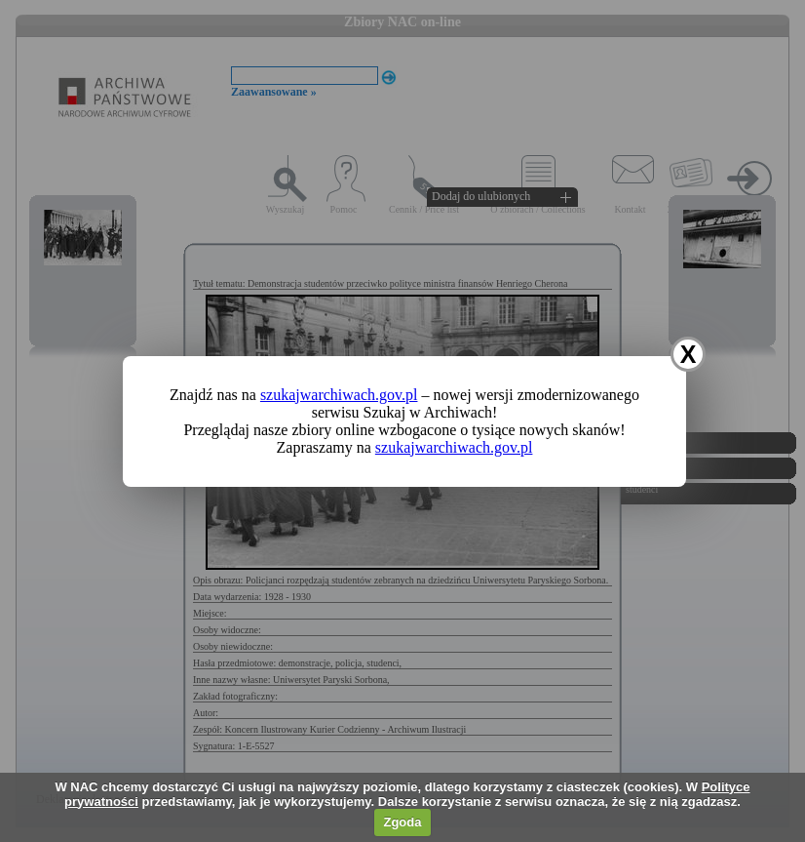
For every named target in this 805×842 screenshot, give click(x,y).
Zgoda (402, 822)
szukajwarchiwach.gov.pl (339, 394)
